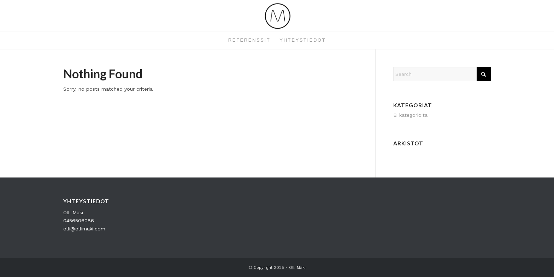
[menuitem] (249, 40)
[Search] (442, 74)
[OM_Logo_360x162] (276, 15)
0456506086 (78, 220)
